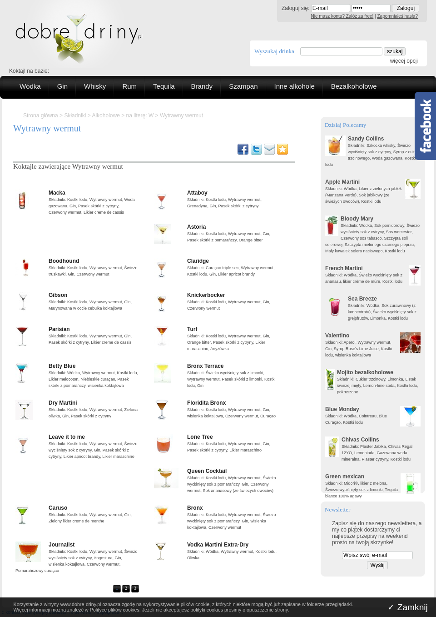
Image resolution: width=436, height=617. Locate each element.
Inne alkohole (294, 86)
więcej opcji (404, 61)
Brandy (202, 86)
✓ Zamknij (407, 607)
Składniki (75, 115)
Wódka (30, 86)
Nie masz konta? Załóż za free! (342, 16)
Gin (62, 86)
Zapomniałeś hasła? (397, 16)
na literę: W (140, 115)
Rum (129, 86)
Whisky (95, 86)
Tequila (164, 86)
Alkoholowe (105, 115)
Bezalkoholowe (354, 86)
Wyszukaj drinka (274, 51)
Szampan (243, 86)
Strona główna (40, 115)
